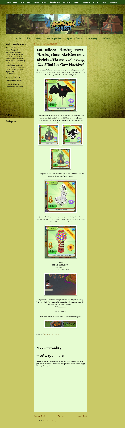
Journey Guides (54, 38)
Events (44, 2)
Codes (29, 2)
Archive (78, 2)
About (15, 2)
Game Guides (55, 2)
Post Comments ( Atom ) (51, 421)
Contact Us (113, 2)
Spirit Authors (74, 38)
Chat (22, 2)
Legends (86, 2)
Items (36, 2)
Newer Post (39, 416)
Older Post (82, 416)
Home (9, 2)
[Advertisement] (62, 9)
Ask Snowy (91, 38)
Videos (104, 2)
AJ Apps (96, 2)
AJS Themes (67, 2)
